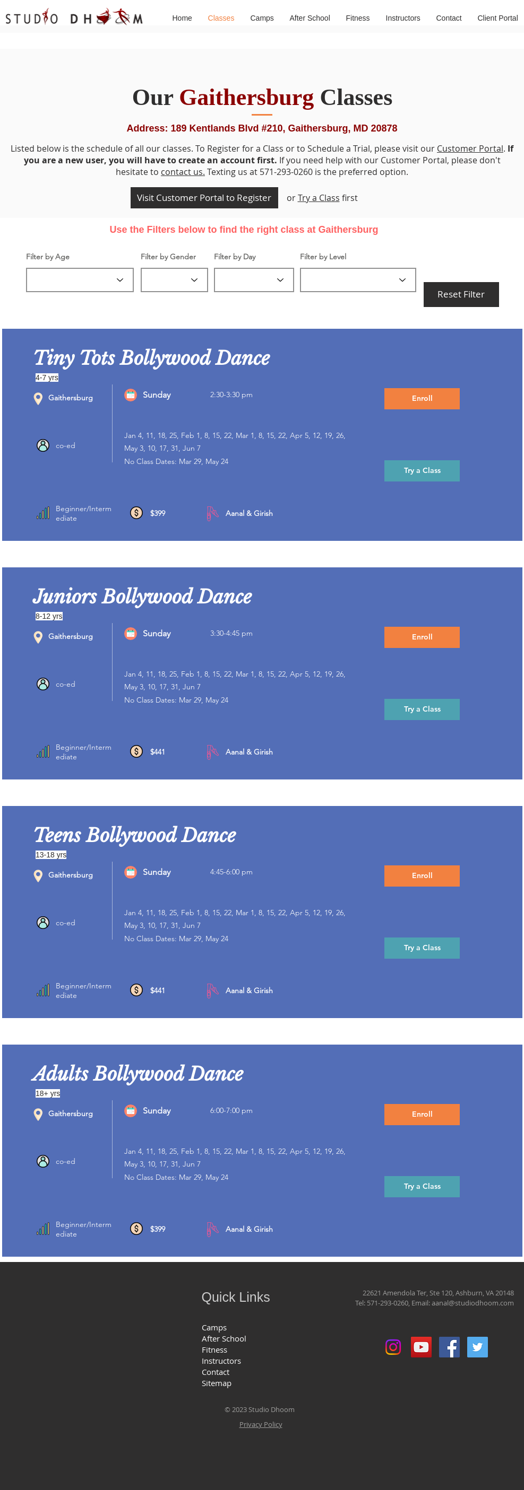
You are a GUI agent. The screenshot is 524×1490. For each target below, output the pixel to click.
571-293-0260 (387, 1303)
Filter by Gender (168, 256)
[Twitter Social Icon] (477, 1347)
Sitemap (216, 1383)
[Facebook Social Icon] (449, 1347)
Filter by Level (323, 256)
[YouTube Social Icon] (421, 1347)
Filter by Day (234, 256)
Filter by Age (48, 256)
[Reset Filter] (461, 294)
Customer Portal (470, 148)
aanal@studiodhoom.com (473, 1303)
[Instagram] (393, 1347)
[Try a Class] (422, 470)
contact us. (183, 172)
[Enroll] (422, 398)
